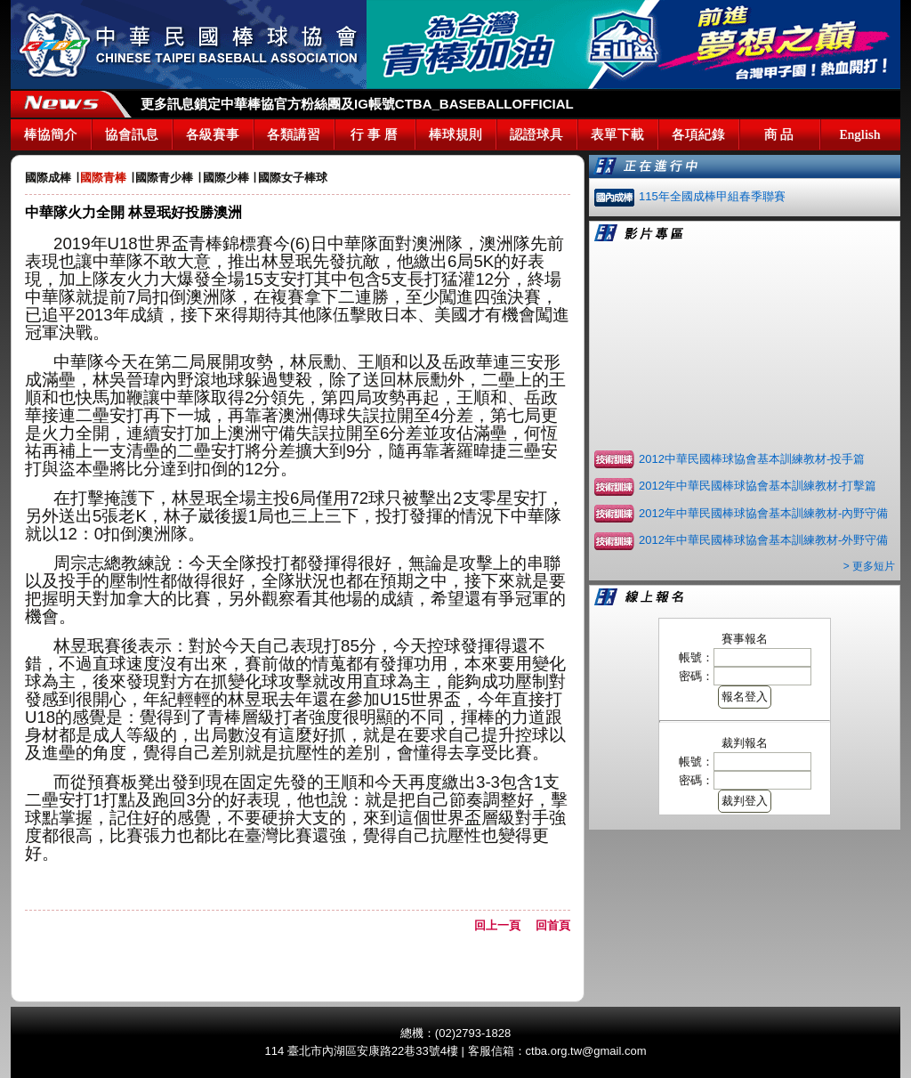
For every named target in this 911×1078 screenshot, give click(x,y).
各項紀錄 (698, 134)
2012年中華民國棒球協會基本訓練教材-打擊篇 (757, 485)
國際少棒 (226, 177)
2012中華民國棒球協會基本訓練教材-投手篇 (752, 459)
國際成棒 (48, 177)
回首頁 (553, 925)
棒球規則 (455, 134)
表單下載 (617, 134)
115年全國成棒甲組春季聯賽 (712, 196)
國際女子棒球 (292, 177)
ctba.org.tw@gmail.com (586, 1051)
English (860, 134)
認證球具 (536, 134)
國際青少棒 (164, 177)
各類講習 (293, 134)
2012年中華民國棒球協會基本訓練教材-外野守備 (763, 540)
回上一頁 (503, 925)
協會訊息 (131, 134)
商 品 (779, 134)
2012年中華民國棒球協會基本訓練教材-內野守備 (763, 513)
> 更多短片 (869, 566)
